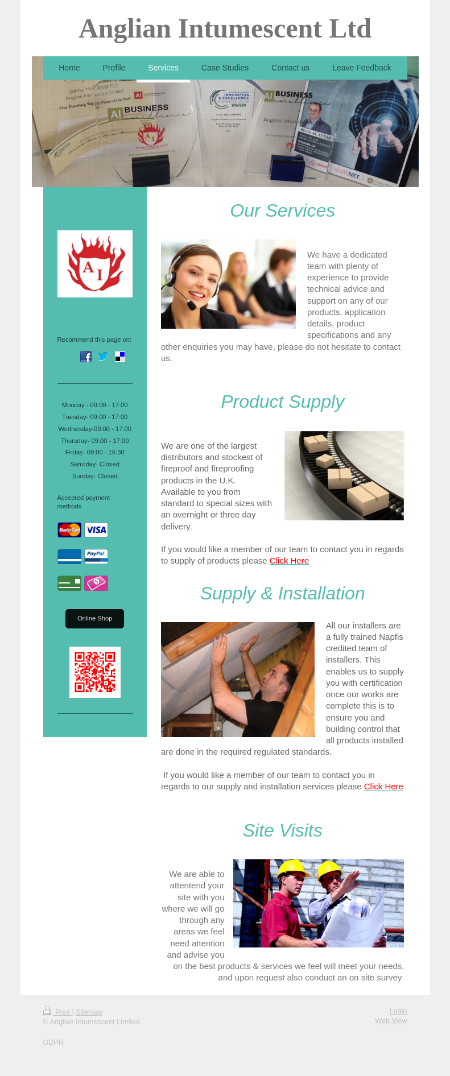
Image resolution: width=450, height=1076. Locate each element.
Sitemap (89, 1012)
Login (398, 1011)
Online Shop (95, 618)
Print (57, 1012)
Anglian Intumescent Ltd (225, 28)
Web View (391, 1021)
